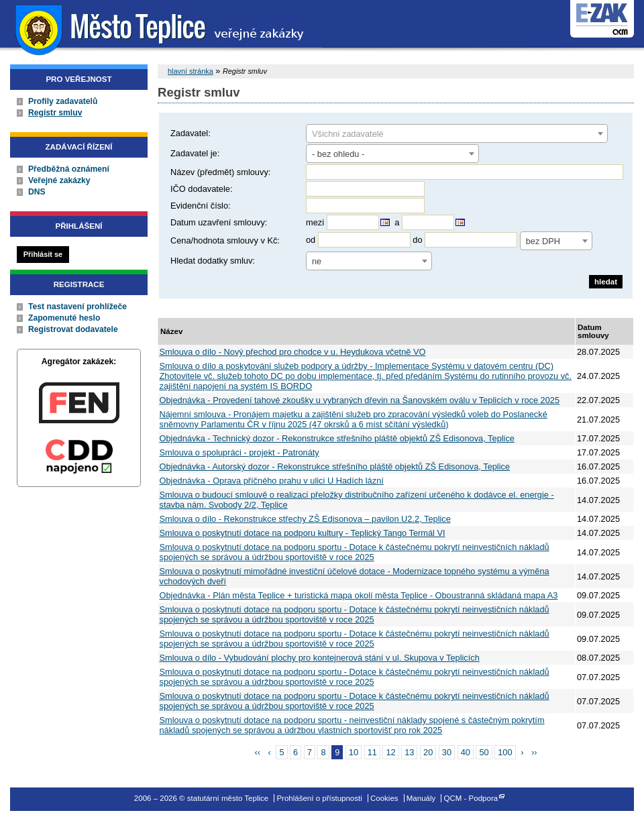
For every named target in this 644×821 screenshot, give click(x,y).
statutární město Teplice (161, 28)
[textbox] (457, 134)
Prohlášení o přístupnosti (319, 798)
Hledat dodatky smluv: (212, 261)
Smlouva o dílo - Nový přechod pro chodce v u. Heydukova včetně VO (293, 352)
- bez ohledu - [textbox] (338, 154)
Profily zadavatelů (62, 101)
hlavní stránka (190, 71)
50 (483, 752)
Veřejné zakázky (59, 180)
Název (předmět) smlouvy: (220, 172)
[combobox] (457, 133)
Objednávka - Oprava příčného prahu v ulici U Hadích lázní (272, 481)
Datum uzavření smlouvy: (218, 222)
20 (428, 752)
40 (465, 752)
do (417, 240)
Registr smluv (55, 112)
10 (353, 752)
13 (409, 752)
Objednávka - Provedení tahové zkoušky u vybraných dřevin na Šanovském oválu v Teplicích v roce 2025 (360, 400)
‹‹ (257, 752)
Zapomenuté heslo (64, 318)
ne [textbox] (316, 261)
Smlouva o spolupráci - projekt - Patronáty (239, 452)
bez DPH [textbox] (543, 241)
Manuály (421, 798)
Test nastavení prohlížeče (77, 306)
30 (446, 752)
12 (390, 752)
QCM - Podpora (471, 798)
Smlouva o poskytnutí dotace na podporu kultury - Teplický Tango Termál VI (302, 533)
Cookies (384, 798)
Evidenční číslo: (200, 206)
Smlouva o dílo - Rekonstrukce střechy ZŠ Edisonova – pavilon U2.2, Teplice (305, 519)
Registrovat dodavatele (73, 329)
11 (372, 752)
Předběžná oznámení (68, 169)
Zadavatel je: (194, 153)
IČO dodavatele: (201, 189)
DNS (37, 192)
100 (505, 752)
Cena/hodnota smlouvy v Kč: (225, 240)
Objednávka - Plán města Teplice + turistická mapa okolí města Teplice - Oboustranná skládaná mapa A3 (359, 595)
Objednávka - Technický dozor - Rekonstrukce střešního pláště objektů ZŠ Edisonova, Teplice (337, 438)
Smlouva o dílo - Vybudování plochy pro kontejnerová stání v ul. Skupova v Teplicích (320, 658)
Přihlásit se (42, 254)
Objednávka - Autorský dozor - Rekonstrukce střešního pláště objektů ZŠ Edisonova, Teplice (335, 466)
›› (534, 752)
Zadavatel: (190, 133)
